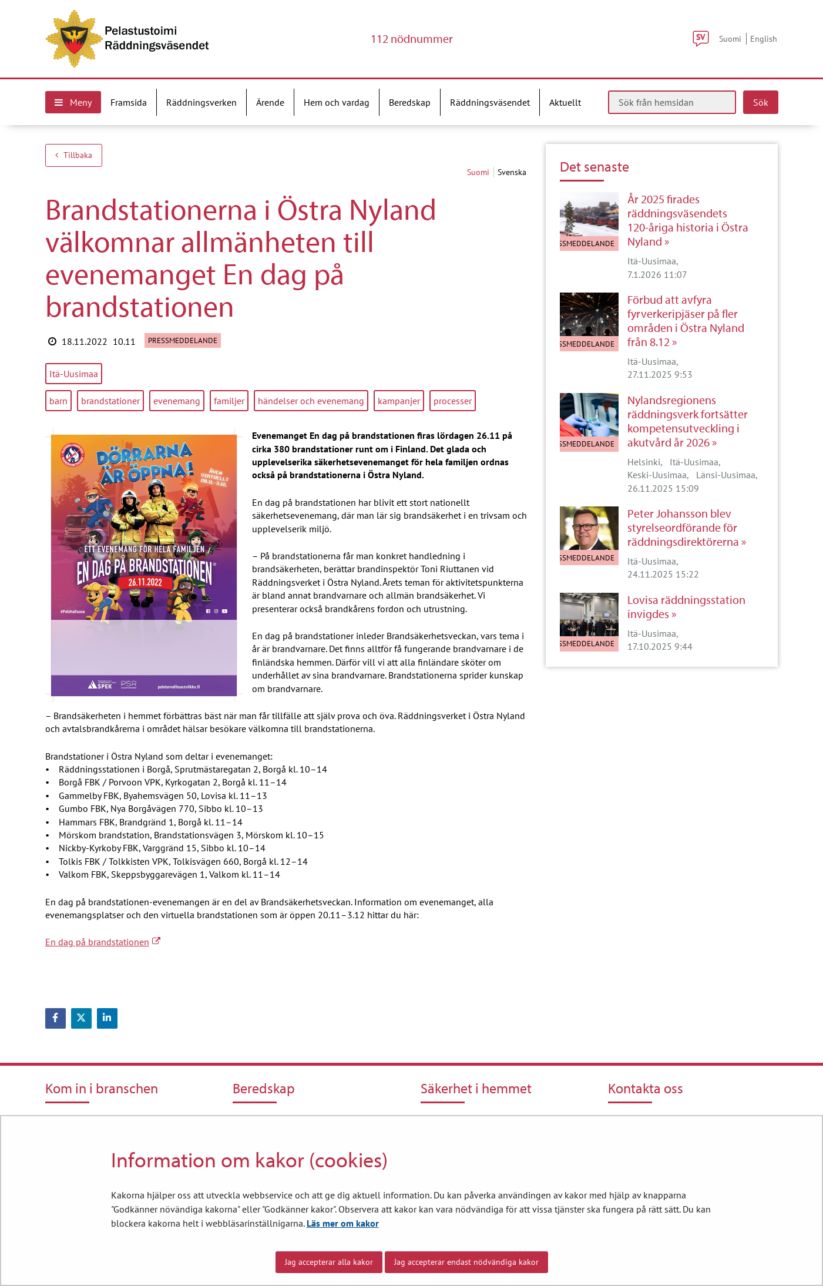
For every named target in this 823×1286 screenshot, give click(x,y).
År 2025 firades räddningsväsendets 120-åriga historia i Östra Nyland (687, 220)
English (763, 38)
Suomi (730, 38)
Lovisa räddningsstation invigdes (686, 607)
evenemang (176, 401)
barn (58, 401)
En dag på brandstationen (102, 942)
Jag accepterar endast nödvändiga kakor (466, 1262)
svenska (512, 172)
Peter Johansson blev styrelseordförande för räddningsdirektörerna (683, 527)
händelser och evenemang (311, 401)
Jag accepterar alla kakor (329, 1262)
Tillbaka (73, 155)
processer (453, 401)
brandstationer (110, 401)
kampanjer (399, 401)
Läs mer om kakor (343, 1223)
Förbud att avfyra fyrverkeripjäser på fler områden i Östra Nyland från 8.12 (685, 321)
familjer (229, 401)
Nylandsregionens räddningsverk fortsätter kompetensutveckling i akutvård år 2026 (687, 421)
